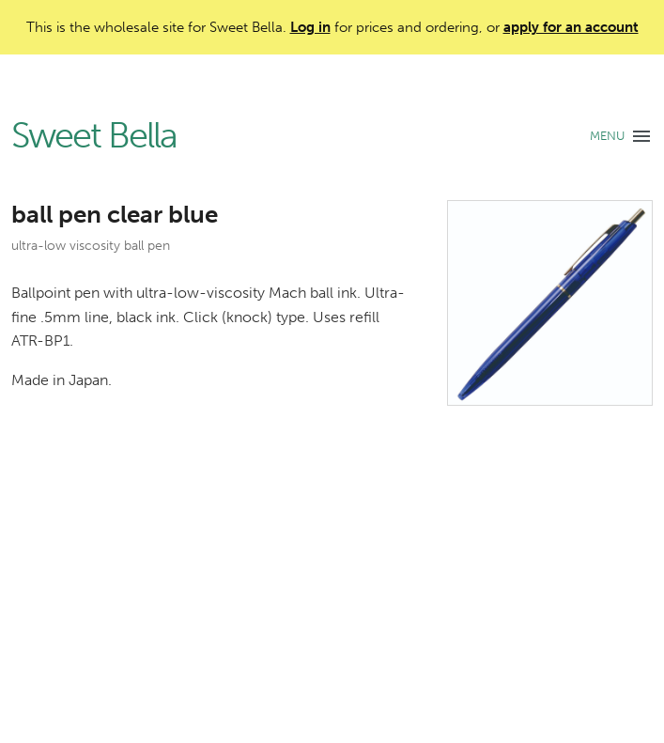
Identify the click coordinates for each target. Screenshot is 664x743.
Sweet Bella (94, 136)
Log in (310, 27)
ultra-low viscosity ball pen (90, 246)
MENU (607, 136)
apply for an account (571, 27)
